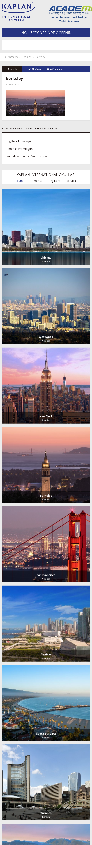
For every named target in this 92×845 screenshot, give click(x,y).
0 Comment (56, 69)
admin (13, 69)
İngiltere (55, 180)
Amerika (37, 180)
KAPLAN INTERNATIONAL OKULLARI (46, 174)
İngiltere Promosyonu (20, 141)
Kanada (71, 180)
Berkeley (26, 57)
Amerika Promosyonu (20, 149)
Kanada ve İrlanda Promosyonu (27, 156)
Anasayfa (11, 57)
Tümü (20, 180)
